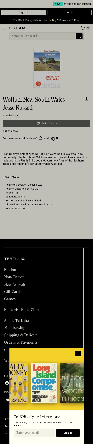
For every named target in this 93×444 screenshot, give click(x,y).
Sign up (68, 433)
